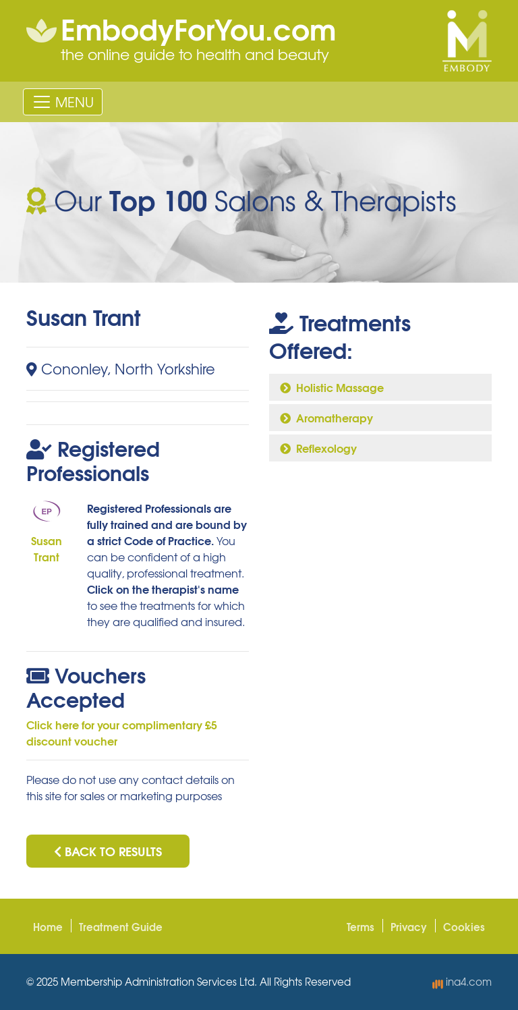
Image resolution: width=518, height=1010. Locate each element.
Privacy (409, 926)
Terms (360, 926)
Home (48, 926)
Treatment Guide (121, 926)
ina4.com (462, 981)
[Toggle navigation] (63, 101)
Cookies (464, 926)
